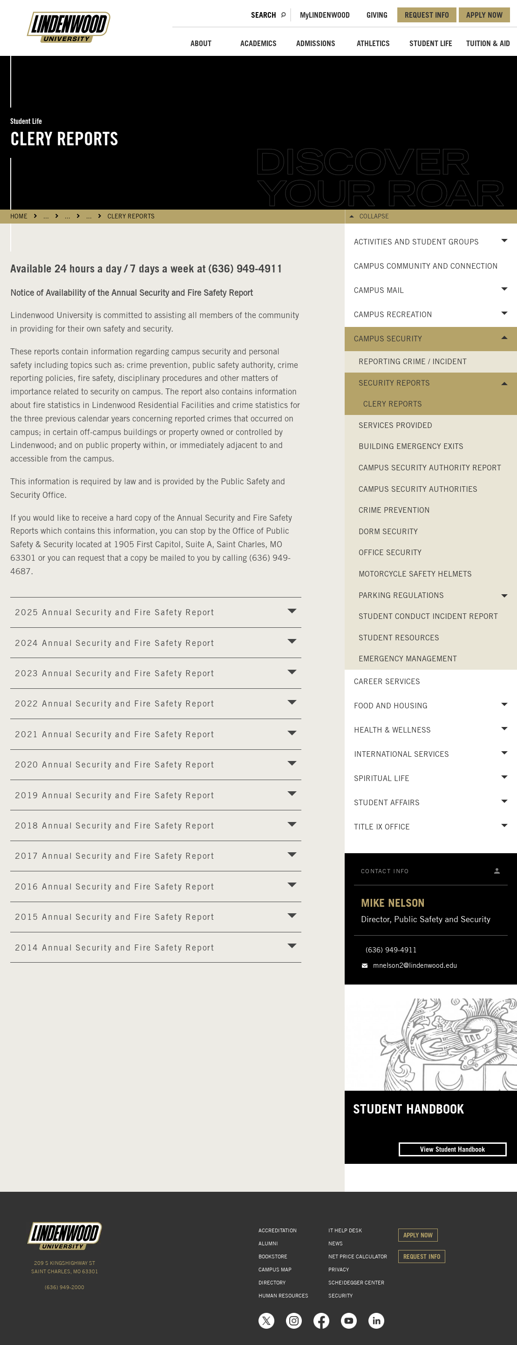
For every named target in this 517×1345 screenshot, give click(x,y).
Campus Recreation (393, 314)
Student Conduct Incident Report (428, 616)
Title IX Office (382, 826)
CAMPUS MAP (275, 1269)
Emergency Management (408, 658)
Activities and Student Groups (416, 242)
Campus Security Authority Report (430, 467)
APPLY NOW (484, 15)
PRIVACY (338, 1269)
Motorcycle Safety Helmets (415, 574)
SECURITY (340, 1295)
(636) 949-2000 (64, 1287)
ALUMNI (268, 1243)
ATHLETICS (373, 43)
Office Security (390, 552)
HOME (18, 216)
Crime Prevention (394, 510)
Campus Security (388, 338)
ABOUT (200, 43)
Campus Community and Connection (426, 266)
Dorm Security (388, 531)
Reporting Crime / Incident (413, 361)
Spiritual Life (381, 778)
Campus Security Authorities (418, 489)
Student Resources (399, 637)
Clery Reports (131, 216)
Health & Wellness (392, 730)
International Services (401, 754)
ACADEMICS (258, 43)
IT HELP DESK (345, 1230)
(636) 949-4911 (391, 950)
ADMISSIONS (315, 43)
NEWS (335, 1243)
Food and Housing (391, 705)
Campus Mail (379, 290)
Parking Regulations (401, 595)
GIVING (377, 15)
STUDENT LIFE (430, 43)
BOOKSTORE (272, 1256)
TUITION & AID (488, 43)
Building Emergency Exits (411, 446)
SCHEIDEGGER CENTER (356, 1282)
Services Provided (395, 425)
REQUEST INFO (427, 15)
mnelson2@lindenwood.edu (415, 965)
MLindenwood (325, 15)
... (46, 216)
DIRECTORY (272, 1282)
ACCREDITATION (277, 1230)
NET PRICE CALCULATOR (357, 1256)
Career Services (387, 681)
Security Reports (394, 383)
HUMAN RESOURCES (283, 1295)
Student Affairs (387, 802)
